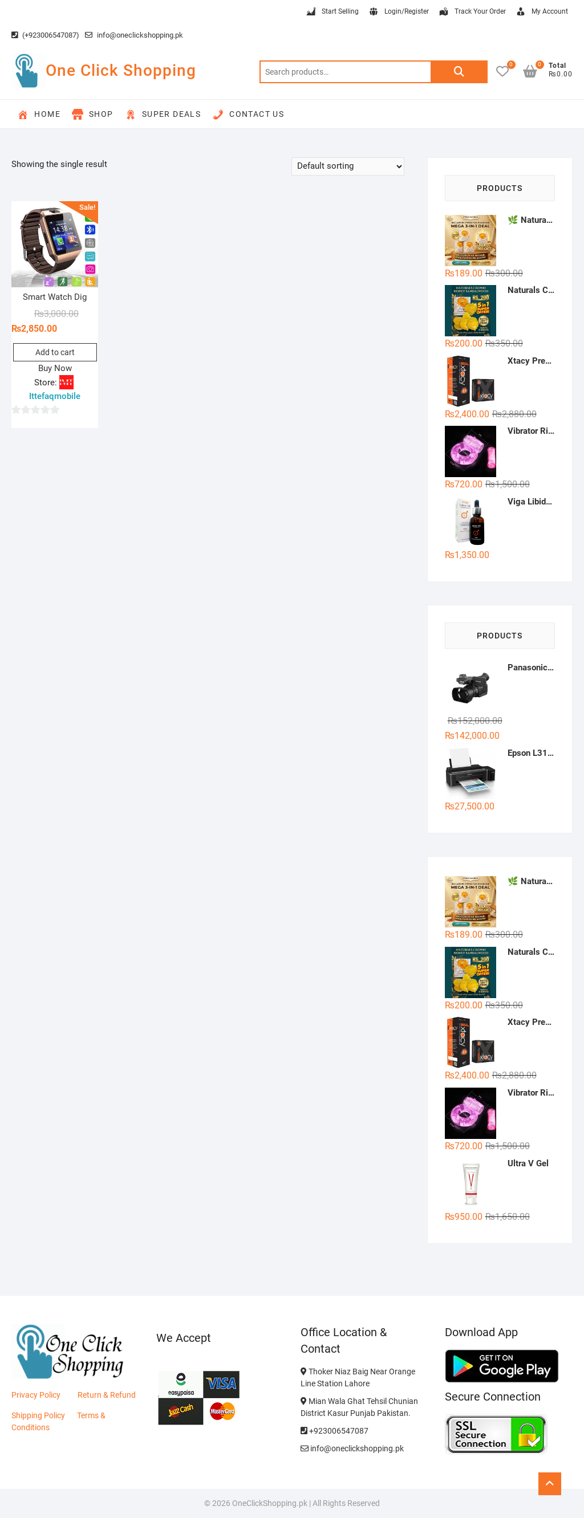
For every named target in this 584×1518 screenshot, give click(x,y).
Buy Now (55, 368)
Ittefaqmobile (54, 396)
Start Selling (332, 12)
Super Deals (163, 114)
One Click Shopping (121, 70)
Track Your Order (472, 12)
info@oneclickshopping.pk (134, 35)
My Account (541, 12)
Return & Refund (107, 1394)
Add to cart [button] (55, 352)
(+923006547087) (45, 35)
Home (38, 114)
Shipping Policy (38, 1415)
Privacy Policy (35, 1394)
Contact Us (248, 114)
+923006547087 (334, 1430)
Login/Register (398, 12)
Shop (92, 114)
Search (459, 71)
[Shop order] (347, 166)
